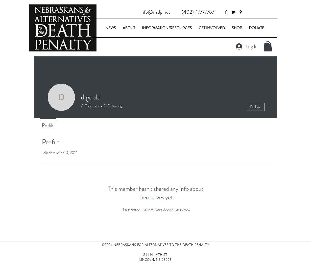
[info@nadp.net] (155, 12)
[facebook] (225, 12)
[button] (197, 12)
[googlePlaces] (240, 12)
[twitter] (233, 12)
